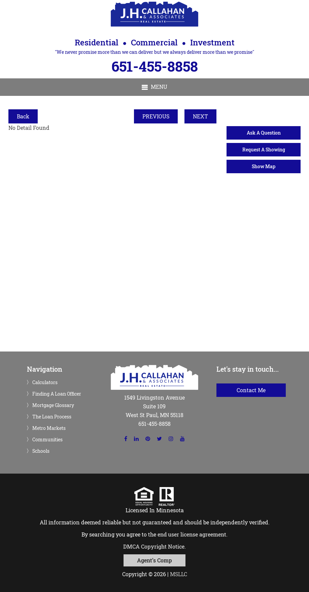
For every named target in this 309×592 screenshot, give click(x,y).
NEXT (200, 116)
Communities (47, 439)
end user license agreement (192, 534)
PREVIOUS (155, 116)
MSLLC (178, 574)
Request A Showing (263, 149)
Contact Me (251, 390)
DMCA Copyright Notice (153, 546)
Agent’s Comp (154, 560)
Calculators (45, 382)
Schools (40, 451)
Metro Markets (49, 428)
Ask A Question (264, 133)
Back (23, 116)
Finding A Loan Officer (56, 394)
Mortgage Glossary (53, 405)
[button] (154, 87)
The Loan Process (51, 416)
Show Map (263, 166)
